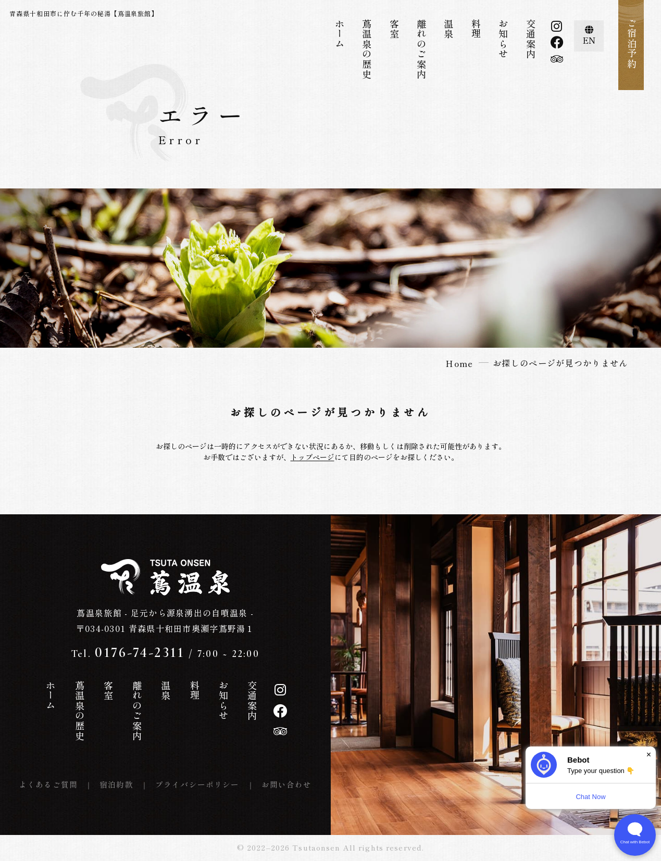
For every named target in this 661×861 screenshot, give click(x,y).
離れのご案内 (421, 49)
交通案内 (531, 39)
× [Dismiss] (648, 754)
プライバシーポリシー (197, 784)
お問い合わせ (286, 784)
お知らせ (503, 39)
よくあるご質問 (48, 784)
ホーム (339, 34)
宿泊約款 (116, 784)
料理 (476, 29)
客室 (394, 29)
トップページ (312, 457)
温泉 (448, 29)
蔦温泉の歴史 (366, 49)
